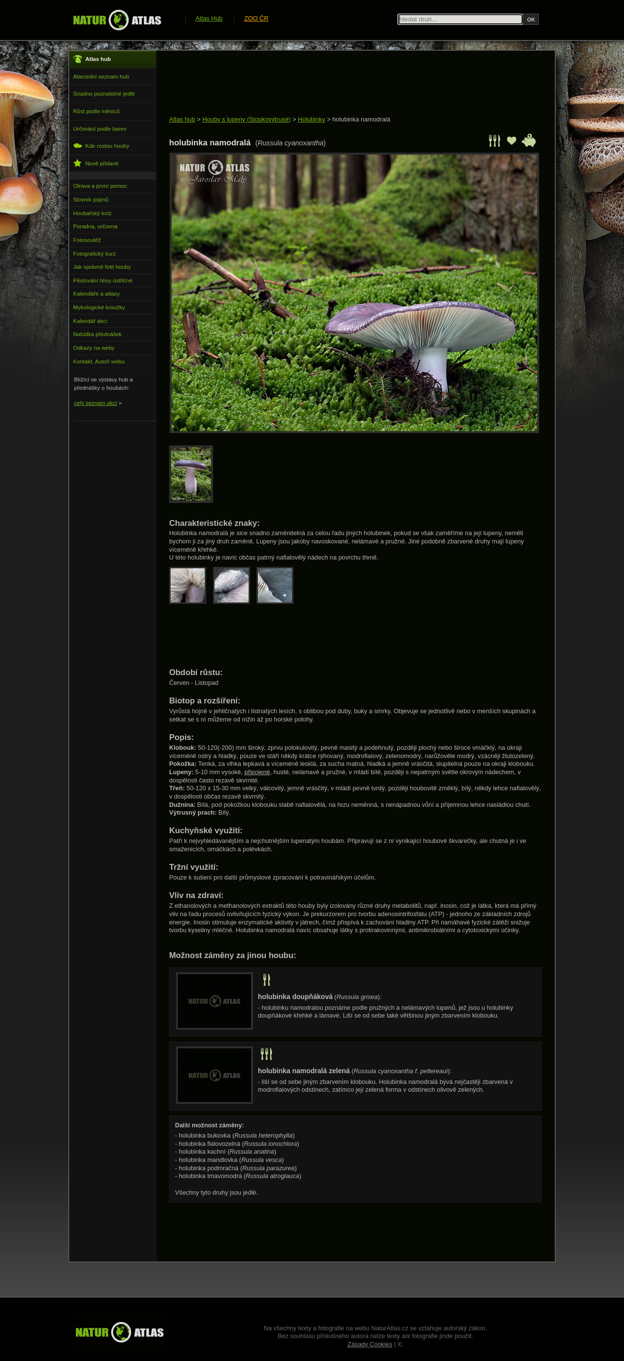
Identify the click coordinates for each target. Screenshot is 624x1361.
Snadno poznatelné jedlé (104, 94)
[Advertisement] (346, 84)
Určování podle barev (99, 129)
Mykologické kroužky (99, 307)
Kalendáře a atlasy (96, 294)
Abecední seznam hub (101, 77)
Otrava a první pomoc (100, 186)
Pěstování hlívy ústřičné (103, 280)
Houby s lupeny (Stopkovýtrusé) (246, 119)
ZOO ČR (256, 18)
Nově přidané (96, 163)
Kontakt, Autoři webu (99, 361)
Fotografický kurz (94, 254)
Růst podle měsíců (96, 111)
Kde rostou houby (101, 145)
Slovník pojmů (90, 199)
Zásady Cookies (370, 1344)
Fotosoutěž (87, 240)
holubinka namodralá (361, 119)
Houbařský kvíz (92, 213)
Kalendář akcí (90, 321)
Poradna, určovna (95, 226)
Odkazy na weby (94, 348)
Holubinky (311, 119)
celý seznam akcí (95, 403)
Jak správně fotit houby (102, 267)
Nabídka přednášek (97, 334)
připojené (257, 772)
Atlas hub (182, 119)
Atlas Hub (208, 18)
